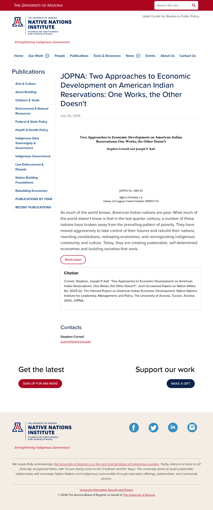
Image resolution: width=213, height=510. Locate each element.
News (130, 56)
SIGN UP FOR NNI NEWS (40, 384)
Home (18, 56)
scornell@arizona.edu (75, 342)
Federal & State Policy (31, 122)
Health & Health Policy (31, 130)
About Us (167, 56)
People (60, 56)
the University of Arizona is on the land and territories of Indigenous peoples (106, 464)
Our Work (35, 56)
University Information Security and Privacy (106, 490)
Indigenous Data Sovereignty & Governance (27, 143)
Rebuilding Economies (31, 191)
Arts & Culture (25, 84)
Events (151, 56)
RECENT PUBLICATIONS (33, 207)
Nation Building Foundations (26, 180)
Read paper (73, 260)
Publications (79, 56)
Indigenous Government (32, 156)
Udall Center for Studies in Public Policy (171, 16)
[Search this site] (172, 5)
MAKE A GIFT (180, 384)
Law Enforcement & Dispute (29, 167)
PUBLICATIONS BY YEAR (33, 199)
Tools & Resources (107, 56)
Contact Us (188, 56)
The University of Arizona (139, 495)
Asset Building (25, 92)
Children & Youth (27, 100)
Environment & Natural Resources (31, 111)
